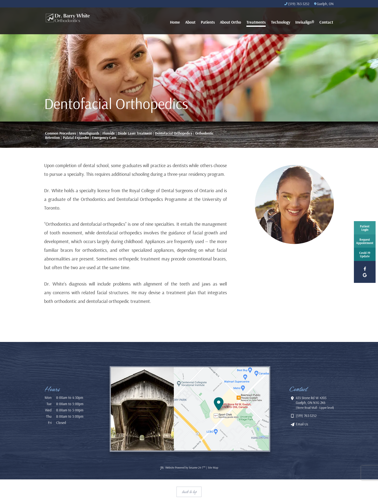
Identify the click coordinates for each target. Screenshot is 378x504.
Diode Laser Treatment (135, 133)
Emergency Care (104, 137)
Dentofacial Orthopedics (173, 133)
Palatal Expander (76, 137)
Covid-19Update (364, 254)
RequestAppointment (364, 241)
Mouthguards (89, 133)
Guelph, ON (324, 4)
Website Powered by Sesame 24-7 (182, 468)
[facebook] (365, 269)
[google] (365, 275)
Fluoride (108, 133)
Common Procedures (60, 133)
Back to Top (189, 491)
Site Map (213, 467)
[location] (221, 408)
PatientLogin (365, 228)
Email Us (299, 424)
